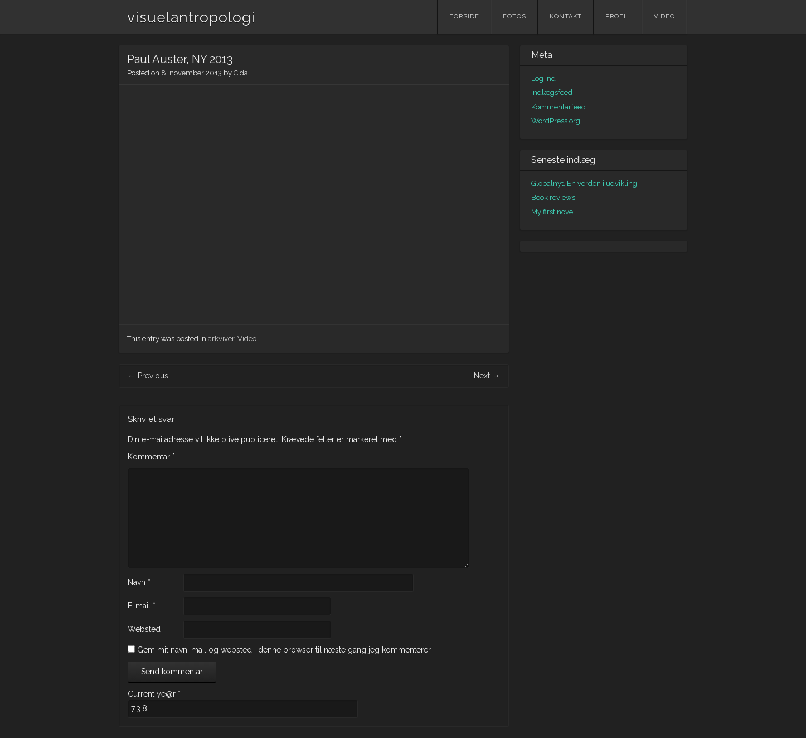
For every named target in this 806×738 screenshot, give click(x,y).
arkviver (221, 338)
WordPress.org (555, 121)
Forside (464, 16)
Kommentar (151, 456)
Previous (148, 375)
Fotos (514, 16)
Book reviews (553, 197)
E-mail (142, 605)
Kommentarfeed (558, 107)
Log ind (543, 78)
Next (487, 375)
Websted (144, 629)
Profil (617, 16)
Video (664, 16)
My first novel (553, 212)
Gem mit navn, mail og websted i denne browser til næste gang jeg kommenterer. (284, 649)
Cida (241, 73)
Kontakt (566, 16)
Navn (139, 582)
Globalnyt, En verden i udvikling (584, 183)
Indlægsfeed (551, 92)
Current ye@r (154, 693)
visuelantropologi (191, 17)
